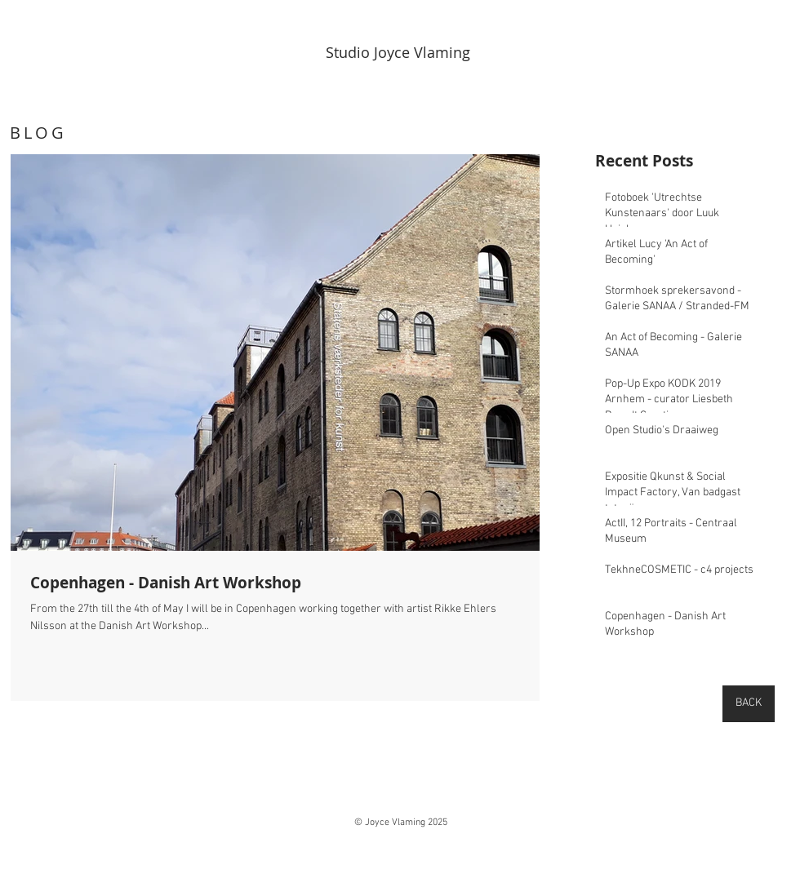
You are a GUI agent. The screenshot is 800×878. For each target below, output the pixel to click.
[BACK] (748, 703)
